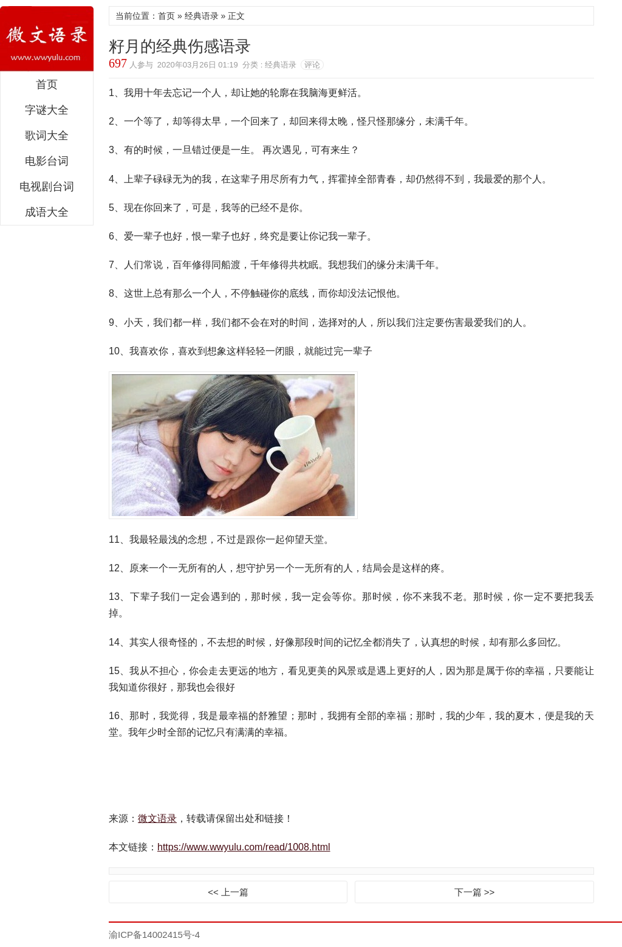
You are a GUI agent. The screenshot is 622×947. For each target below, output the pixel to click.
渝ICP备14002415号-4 (154, 934)
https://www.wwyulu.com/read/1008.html (243, 847)
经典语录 (202, 16)
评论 (312, 64)
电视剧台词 (46, 187)
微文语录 (47, 39)
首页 (47, 84)
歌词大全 (47, 135)
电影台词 (47, 161)
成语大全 (47, 212)
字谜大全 (47, 110)
